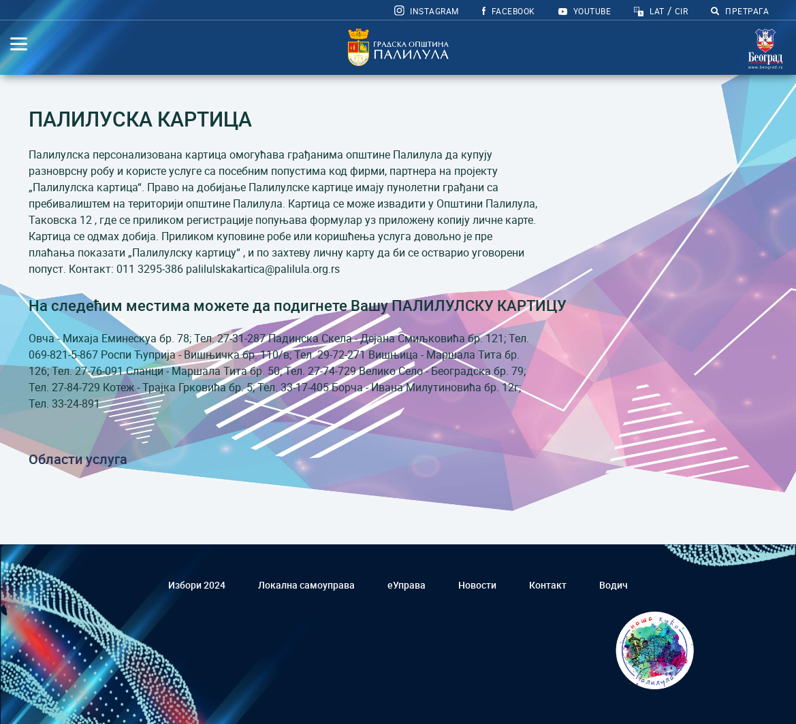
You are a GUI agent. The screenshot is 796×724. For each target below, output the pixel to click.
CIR (681, 10)
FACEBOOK (508, 10)
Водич (613, 584)
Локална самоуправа (306, 584)
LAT (657, 10)
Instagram (426, 10)
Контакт (548, 584)
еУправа (406, 584)
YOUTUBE (584, 10)
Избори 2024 (196, 584)
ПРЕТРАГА (740, 10)
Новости (477, 584)
